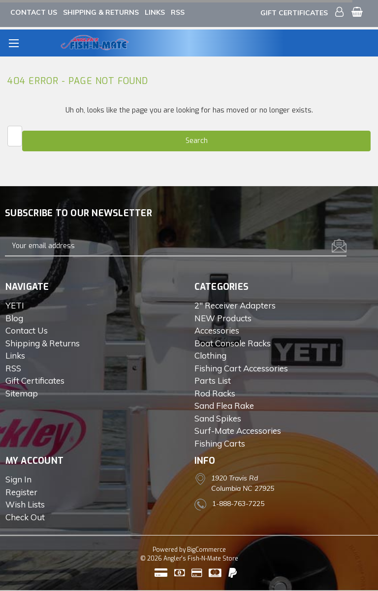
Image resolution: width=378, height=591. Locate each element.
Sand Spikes (217, 418)
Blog (14, 318)
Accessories (216, 330)
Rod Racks (214, 393)
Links (155, 12)
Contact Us (33, 12)
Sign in (18, 479)
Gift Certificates (294, 12)
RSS (178, 12)
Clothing (210, 355)
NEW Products (223, 318)
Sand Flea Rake (224, 405)
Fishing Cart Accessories (241, 368)
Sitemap (21, 393)
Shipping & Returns (101, 12)
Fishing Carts (219, 443)
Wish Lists (25, 504)
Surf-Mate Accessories (237, 430)
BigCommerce (206, 550)
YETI (14, 305)
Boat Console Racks (232, 343)
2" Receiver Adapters (235, 305)
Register (21, 492)
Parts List (212, 380)
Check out (25, 517)
